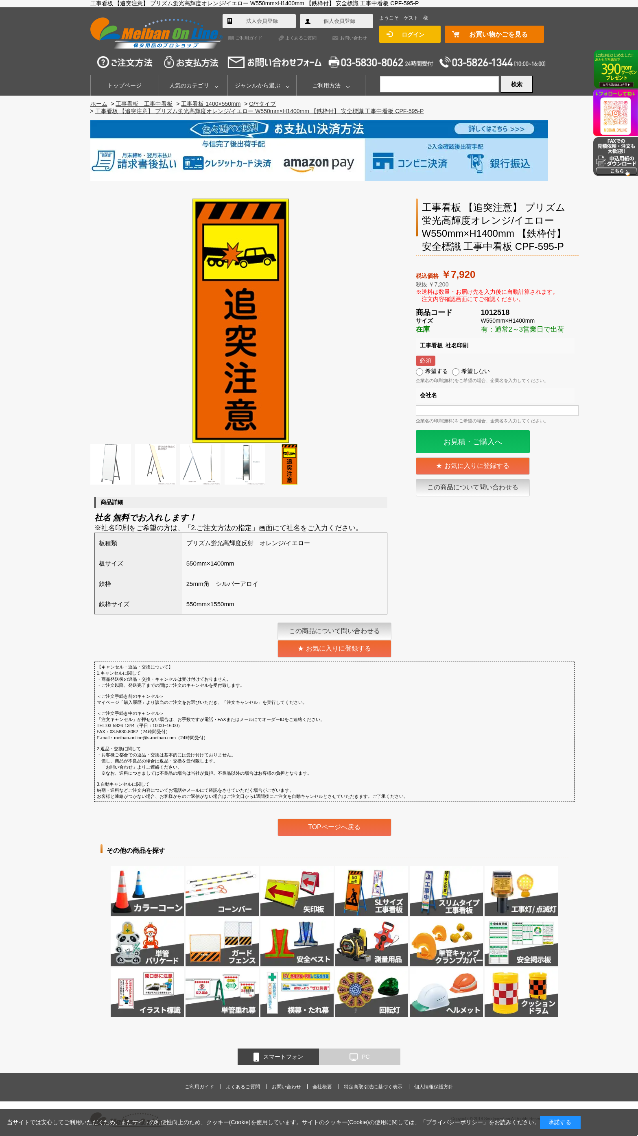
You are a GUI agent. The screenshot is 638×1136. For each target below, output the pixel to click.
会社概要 (322, 1087)
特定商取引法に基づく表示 (373, 1087)
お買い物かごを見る (498, 34)
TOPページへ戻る (334, 827)
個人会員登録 (339, 21)
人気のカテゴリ (189, 85)
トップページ (124, 85)
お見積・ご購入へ (473, 442)
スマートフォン (278, 1057)
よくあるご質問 (301, 37)
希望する (436, 371)
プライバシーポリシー (454, 1122)
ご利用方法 (326, 85)
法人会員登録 (262, 21)
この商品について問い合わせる (472, 487)
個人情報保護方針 (433, 1087)
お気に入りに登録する (476, 465)
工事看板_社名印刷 (444, 345)
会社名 (428, 395)
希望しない (475, 371)
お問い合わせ (353, 37)
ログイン (413, 34)
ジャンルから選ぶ (257, 85)
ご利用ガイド (249, 37)
